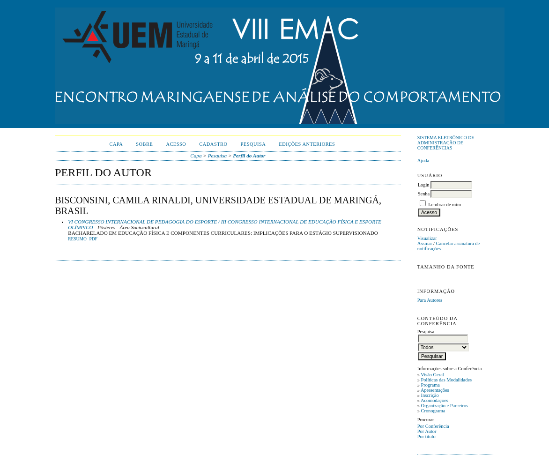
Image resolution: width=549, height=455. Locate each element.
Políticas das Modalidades (446, 379)
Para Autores (429, 300)
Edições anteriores (307, 144)
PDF (93, 239)
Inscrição (430, 395)
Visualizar (427, 238)
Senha (424, 193)
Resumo (77, 239)
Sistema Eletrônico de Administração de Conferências (446, 142)
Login (424, 184)
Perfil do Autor (249, 155)
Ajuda (423, 160)
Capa (116, 144)
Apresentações (435, 390)
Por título (426, 436)
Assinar (424, 243)
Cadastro (213, 144)
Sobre (144, 144)
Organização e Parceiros (444, 405)
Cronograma (433, 410)
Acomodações (434, 400)
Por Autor (427, 431)
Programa (430, 385)
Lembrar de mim (444, 204)
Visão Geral (432, 374)
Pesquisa (253, 144)
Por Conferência (433, 426)
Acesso (176, 144)
